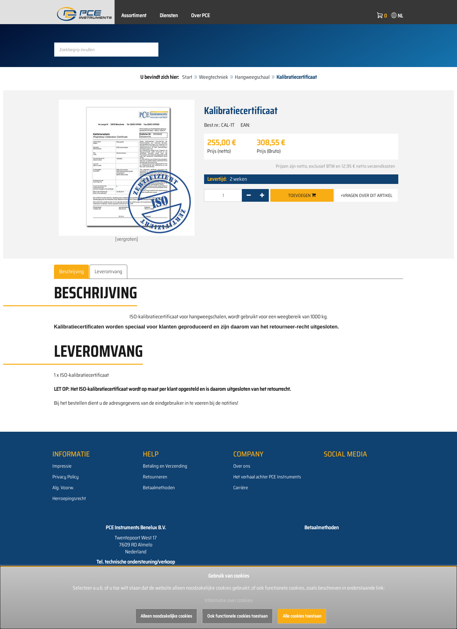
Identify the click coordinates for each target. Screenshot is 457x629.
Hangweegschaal (252, 77)
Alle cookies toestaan (302, 615)
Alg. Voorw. (63, 487)
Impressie (61, 466)
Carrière (240, 487)
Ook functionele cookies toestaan (237, 615)
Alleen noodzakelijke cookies (166, 615)
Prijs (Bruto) (269, 151)
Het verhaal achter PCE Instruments (267, 477)
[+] (262, 195)
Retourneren (155, 477)
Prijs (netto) (219, 151)
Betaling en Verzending (165, 466)
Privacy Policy (65, 477)
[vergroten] (127, 171)
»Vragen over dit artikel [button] (366, 195)
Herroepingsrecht (69, 498)
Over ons (241, 466)
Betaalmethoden (159, 487)
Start (187, 77)
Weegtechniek (213, 77)
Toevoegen (302, 195)
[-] (248, 195)
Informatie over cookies (229, 600)
